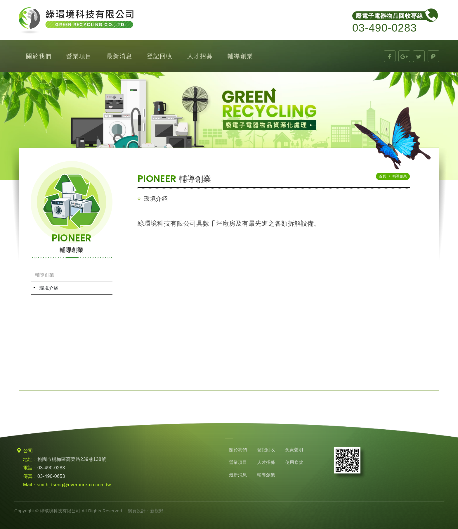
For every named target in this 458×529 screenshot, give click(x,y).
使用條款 (294, 462)
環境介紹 (48, 288)
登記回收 (160, 56)
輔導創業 (240, 56)
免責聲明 (294, 449)
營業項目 (79, 56)
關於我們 (39, 56)
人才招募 (200, 56)
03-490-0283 (51, 467)
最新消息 (119, 56)
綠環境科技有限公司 (76, 20)
